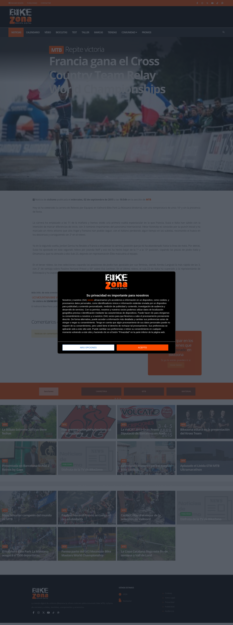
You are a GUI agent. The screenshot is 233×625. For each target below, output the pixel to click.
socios (90, 299)
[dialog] (116, 312)
